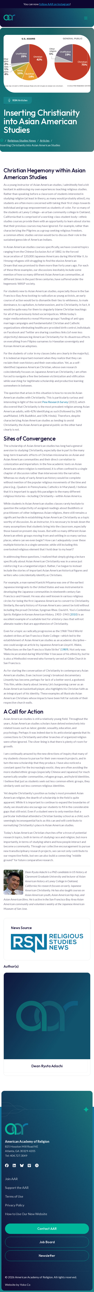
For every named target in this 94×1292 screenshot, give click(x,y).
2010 (73, 614)
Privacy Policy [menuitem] (14, 1205)
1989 (64, 649)
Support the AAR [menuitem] (17, 1188)
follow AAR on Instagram (54, 4)
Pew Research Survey (55, 402)
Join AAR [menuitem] (11, 1179)
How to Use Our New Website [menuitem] (26, 1214)
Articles (45, 140)
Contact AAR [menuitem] (47, 1229)
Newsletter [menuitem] (47, 1256)
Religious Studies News (22, 140)
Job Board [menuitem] (47, 1242)
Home (2, 140)
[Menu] (87, 18)
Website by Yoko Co (17, 1284)
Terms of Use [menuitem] (14, 1196)
